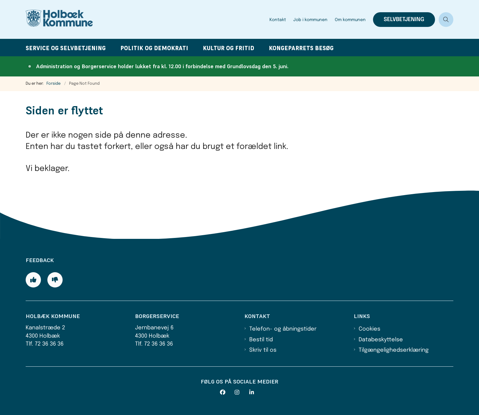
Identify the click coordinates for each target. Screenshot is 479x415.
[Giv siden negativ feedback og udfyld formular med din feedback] (55, 279)
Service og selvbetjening (66, 48)
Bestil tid (261, 340)
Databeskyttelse (381, 340)
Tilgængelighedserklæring (394, 350)
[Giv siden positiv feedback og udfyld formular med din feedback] (33, 279)
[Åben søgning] (446, 19)
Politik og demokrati (154, 48)
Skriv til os (262, 350)
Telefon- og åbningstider (282, 329)
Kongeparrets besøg (301, 48)
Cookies (369, 329)
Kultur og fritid (228, 48)
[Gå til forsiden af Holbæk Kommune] (146, 19)
